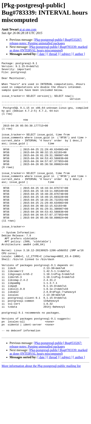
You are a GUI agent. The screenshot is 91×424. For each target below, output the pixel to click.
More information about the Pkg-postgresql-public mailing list (41, 420)
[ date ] (41, 54)
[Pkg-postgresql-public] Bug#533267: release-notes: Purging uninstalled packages (46, 41)
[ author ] (79, 54)
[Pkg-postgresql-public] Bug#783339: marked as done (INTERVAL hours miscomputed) (48, 48)
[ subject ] (66, 54)
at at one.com (27, 29)
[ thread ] (53, 54)
